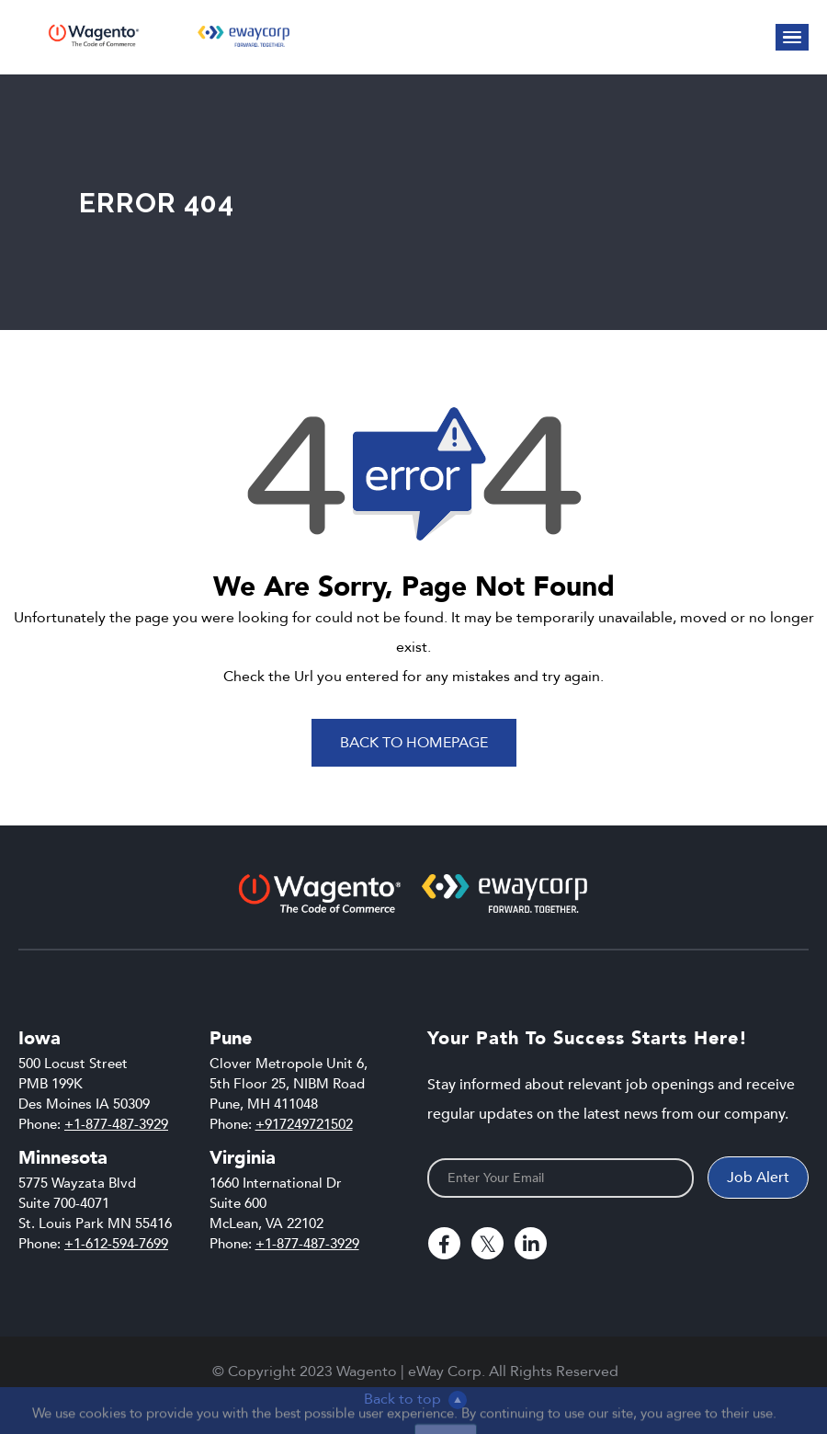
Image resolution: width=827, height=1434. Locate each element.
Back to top (415, 1399)
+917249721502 (304, 1124)
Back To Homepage (414, 743)
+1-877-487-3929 (116, 1124)
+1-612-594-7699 (116, 1244)
